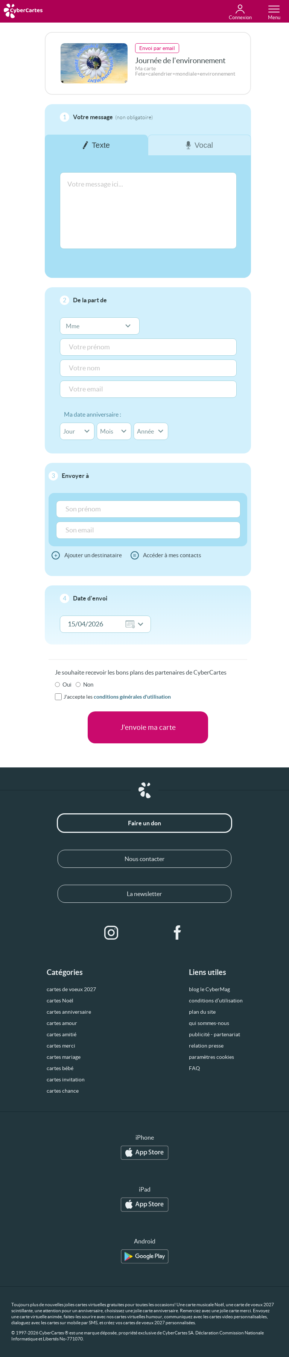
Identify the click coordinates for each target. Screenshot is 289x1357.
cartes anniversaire (69, 1012)
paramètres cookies (211, 1057)
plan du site (202, 1012)
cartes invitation (66, 1080)
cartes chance (63, 1091)
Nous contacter (144, 858)
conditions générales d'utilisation (132, 697)
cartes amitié (61, 1034)
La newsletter (144, 893)
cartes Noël (60, 1001)
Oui (66, 684)
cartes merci (61, 1046)
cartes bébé (60, 1068)
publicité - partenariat (214, 1034)
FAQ (194, 1068)
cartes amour (62, 1023)
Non (88, 684)
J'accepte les (117, 697)
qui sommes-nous (209, 1023)
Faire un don (144, 823)
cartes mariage (64, 1057)
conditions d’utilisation (216, 1001)
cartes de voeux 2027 (71, 989)
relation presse (206, 1046)
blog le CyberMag (209, 989)
